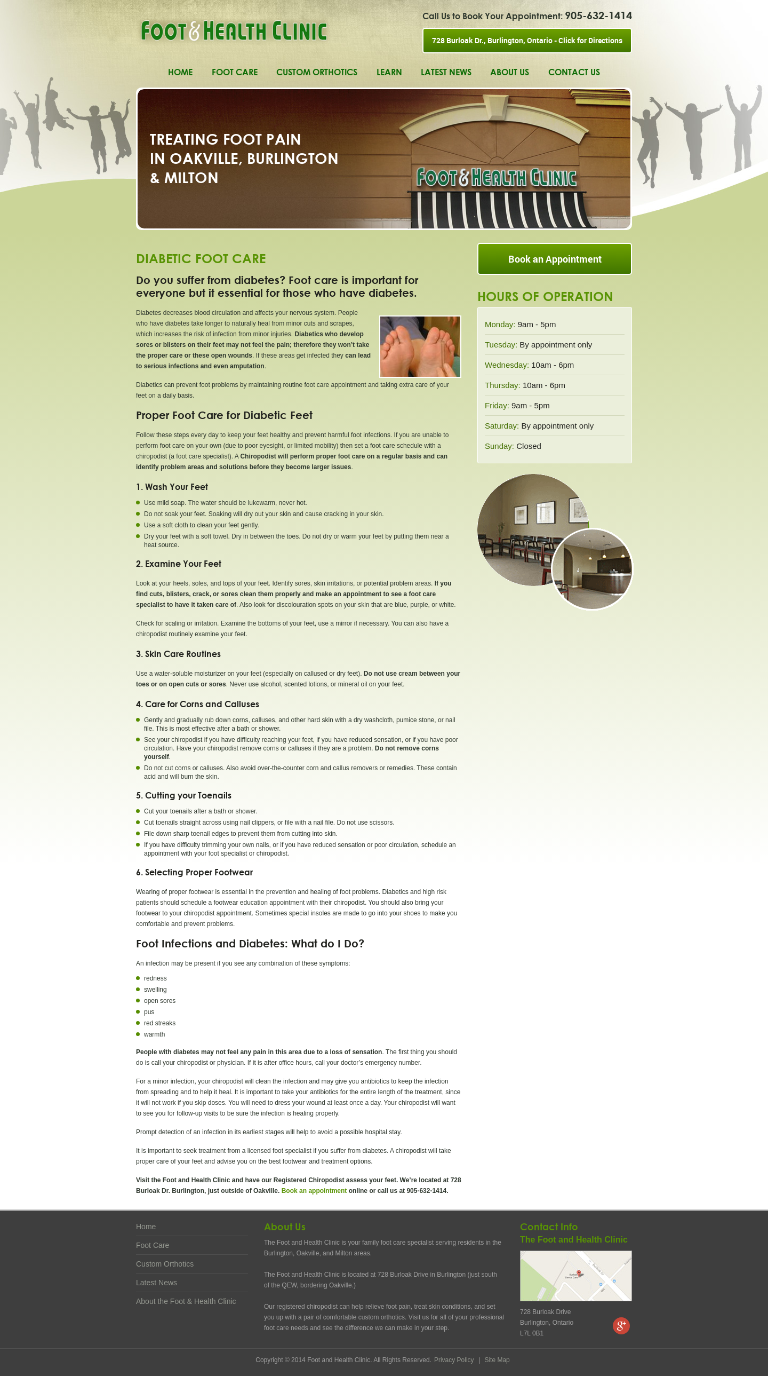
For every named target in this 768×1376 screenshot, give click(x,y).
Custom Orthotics (316, 72)
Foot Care (235, 72)
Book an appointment (314, 1191)
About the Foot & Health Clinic (186, 1301)
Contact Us (574, 72)
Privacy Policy (455, 1360)
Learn (389, 72)
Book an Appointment (555, 258)
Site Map (496, 1360)
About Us (509, 72)
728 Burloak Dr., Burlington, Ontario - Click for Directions (527, 40)
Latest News (446, 72)
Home (180, 72)
